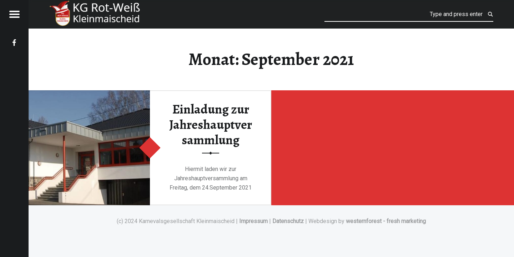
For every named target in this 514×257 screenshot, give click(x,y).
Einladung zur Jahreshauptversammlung (210, 124)
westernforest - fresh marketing (386, 221)
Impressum (253, 221)
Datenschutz (288, 221)
